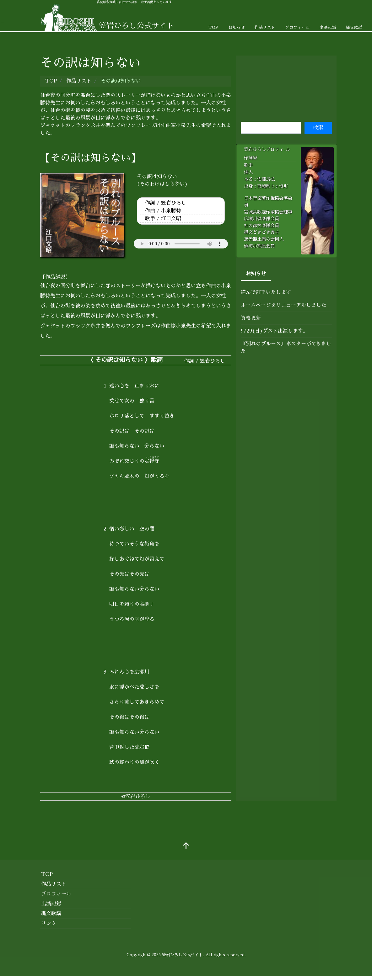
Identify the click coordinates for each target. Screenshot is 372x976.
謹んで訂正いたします (266, 292)
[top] (186, 846)
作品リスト (265, 27)
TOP (213, 27)
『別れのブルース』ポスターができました (286, 347)
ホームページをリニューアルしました (283, 305)
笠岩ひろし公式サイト (182, 955)
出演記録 (328, 27)
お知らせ (236, 27)
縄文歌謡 (354, 27)
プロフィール (297, 27)
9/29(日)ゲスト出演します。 (274, 330)
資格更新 (251, 318)
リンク (48, 923)
